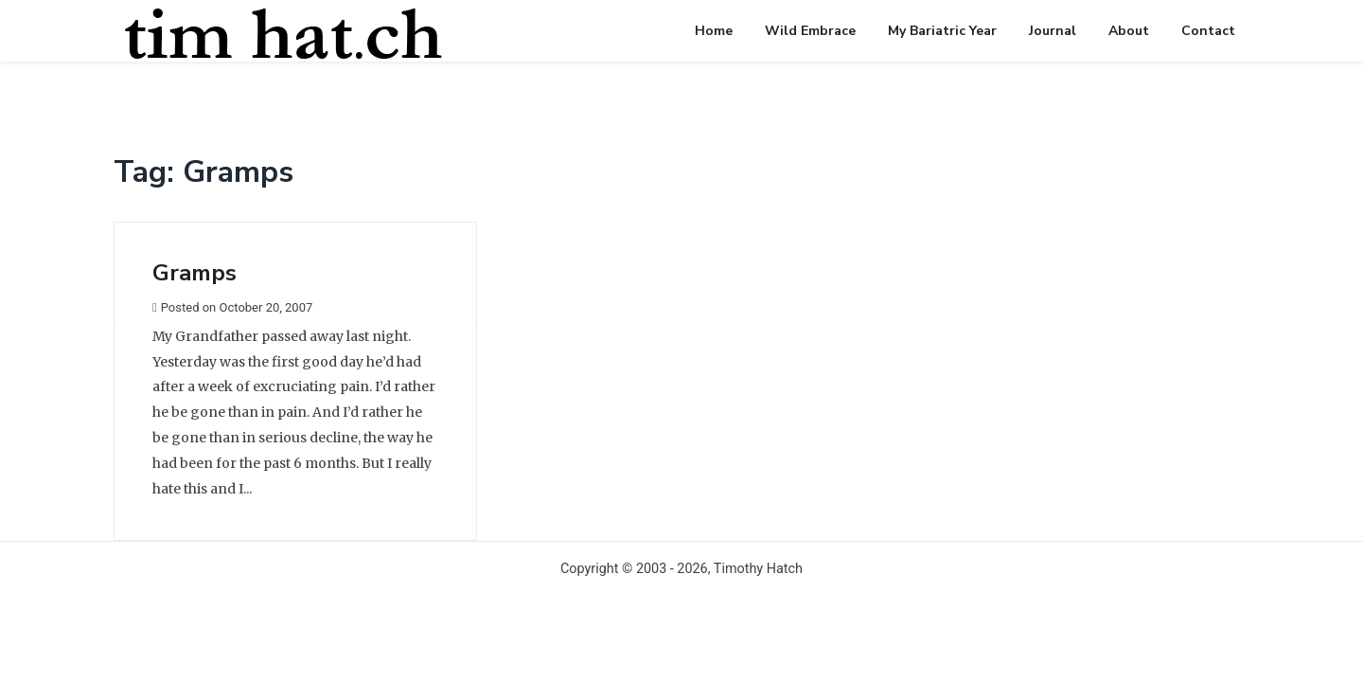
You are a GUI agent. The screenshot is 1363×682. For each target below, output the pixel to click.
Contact (1208, 31)
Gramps (194, 273)
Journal (1052, 31)
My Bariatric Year (942, 31)
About (1128, 31)
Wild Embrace (810, 31)
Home (714, 31)
